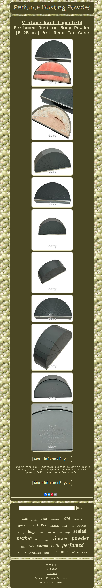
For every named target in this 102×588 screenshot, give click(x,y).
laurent (78, 519)
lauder (51, 532)
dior (44, 518)
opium (21, 552)
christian (34, 520)
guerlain (26, 525)
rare (66, 518)
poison (75, 552)
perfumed (73, 545)
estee (46, 553)
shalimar (81, 525)
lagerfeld (54, 525)
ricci (41, 532)
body (41, 524)
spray (21, 532)
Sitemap (52, 569)
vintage (60, 538)
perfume (60, 551)
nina (60, 533)
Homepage (52, 564)
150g (64, 526)
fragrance (55, 519)
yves (84, 552)
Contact (52, 573)
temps (67, 533)
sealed (80, 531)
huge (32, 531)
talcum (42, 546)
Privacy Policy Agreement (52, 578)
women (46, 540)
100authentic (35, 553)
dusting (23, 538)
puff (37, 539)
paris (23, 546)
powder (80, 538)
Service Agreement (52, 582)
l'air (31, 546)
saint (72, 526)
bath (55, 545)
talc (25, 519)
